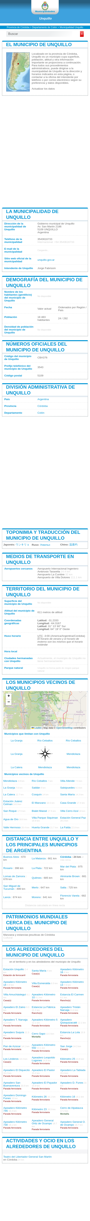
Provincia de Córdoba (18, 27)
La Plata (36, 868)
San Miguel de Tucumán (11, 887)
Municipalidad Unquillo (71, 27)
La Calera (16, 767)
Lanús (7, 897)
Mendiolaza (73, 753)
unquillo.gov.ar (45, 259)
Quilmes (36, 877)
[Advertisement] (45, 151)
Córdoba (42, 406)
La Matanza (39, 858)
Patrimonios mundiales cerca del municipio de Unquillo (37, 922)
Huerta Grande (40, 827)
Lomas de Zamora (14, 876)
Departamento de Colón (44, 27)
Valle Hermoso (12, 827)
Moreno (36, 897)
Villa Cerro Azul (69, 810)
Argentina (43, 399)
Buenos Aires (11, 856)
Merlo (35, 887)
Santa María (67, 794)
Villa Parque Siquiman (45, 817)
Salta (63, 887)
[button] (9, 696)
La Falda (65, 827)
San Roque (10, 810)
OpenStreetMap (64, 728)
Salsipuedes (67, 787)
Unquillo (45, 18)
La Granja (16, 740)
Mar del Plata (68, 866)
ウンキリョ (22, 544)
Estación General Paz (73, 817)
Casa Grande (68, 802)
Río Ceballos (45, 740)
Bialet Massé (39, 810)
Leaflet (36, 728)
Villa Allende (67, 780)
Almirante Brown (70, 876)
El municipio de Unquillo (39, 44)
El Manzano (39, 802)
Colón (40, 412)
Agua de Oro (10, 819)
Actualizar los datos (43, 88)
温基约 (73, 544)
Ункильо (45, 544)
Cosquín (37, 794)
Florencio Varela (69, 895)
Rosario (8, 868)
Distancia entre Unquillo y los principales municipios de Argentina (42, 844)
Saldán (36, 787)
